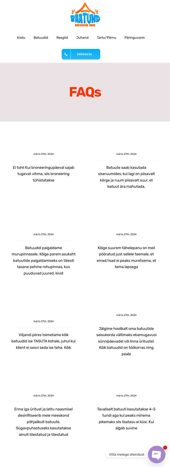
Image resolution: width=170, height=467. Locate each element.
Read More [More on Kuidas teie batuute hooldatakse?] (17, 445)
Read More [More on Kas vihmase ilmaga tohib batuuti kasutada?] (17, 196)
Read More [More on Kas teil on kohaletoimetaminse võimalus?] (17, 364)
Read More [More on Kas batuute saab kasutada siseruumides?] (100, 197)
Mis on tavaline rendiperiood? (126, 389)
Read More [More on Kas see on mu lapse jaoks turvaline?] (100, 283)
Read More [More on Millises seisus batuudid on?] (100, 364)
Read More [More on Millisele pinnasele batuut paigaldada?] (17, 283)
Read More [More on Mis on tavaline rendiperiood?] (100, 444)
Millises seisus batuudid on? (126, 309)
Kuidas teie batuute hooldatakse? (43, 389)
